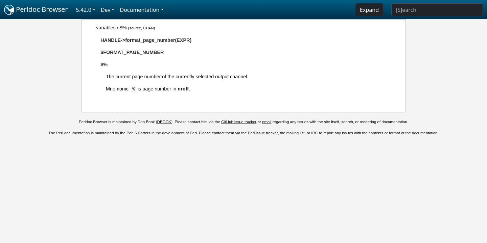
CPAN (148, 28)
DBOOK (164, 122)
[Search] (437, 9)
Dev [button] (106, 10)
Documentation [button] (139, 10)
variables (106, 27)
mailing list (295, 133)
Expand (369, 10)
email (267, 122)
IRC (314, 133)
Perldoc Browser (36, 10)
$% (123, 27)
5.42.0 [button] (83, 10)
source (135, 28)
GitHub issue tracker (238, 122)
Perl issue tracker (263, 133)
